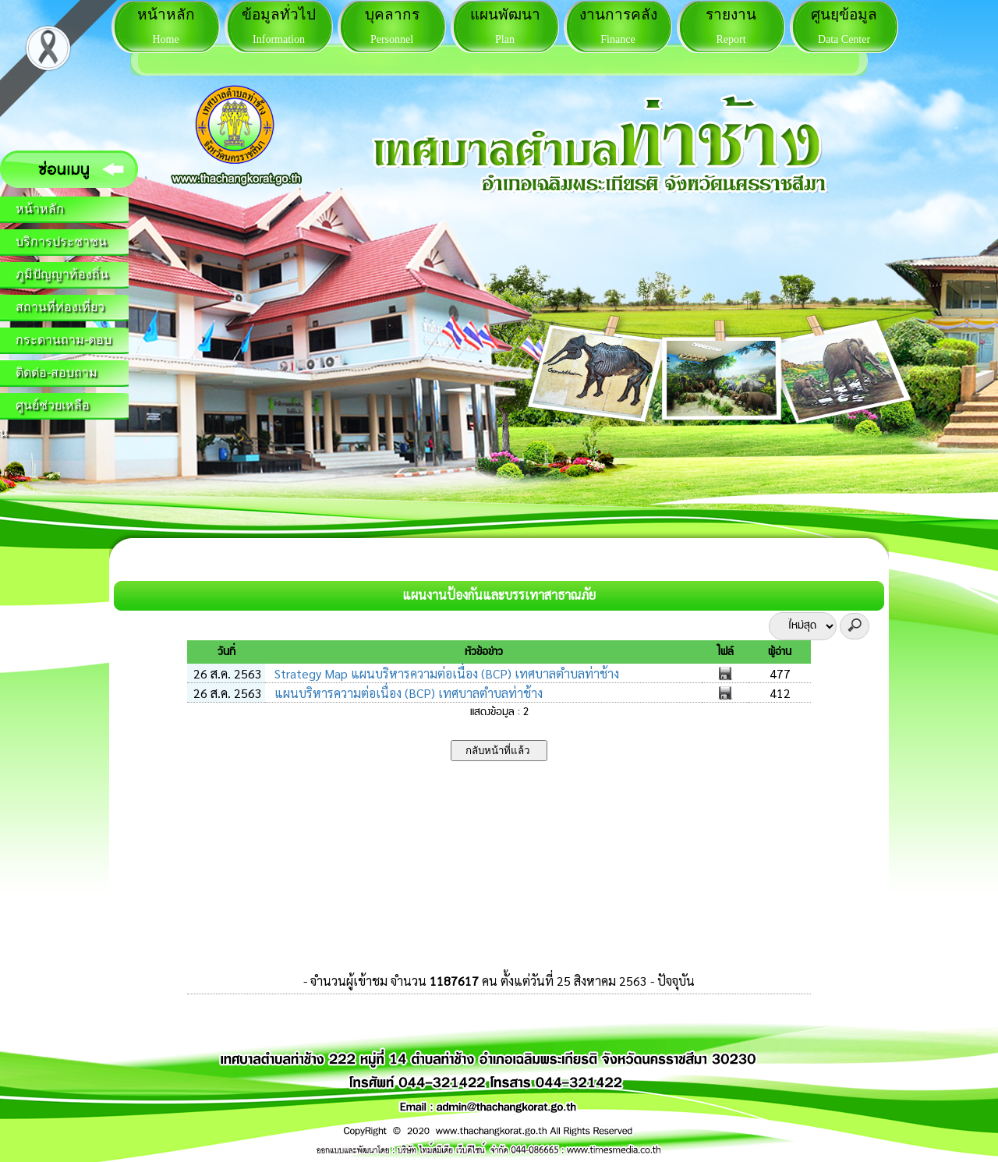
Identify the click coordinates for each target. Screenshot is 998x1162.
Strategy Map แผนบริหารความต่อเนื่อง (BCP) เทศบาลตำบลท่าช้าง (445, 673)
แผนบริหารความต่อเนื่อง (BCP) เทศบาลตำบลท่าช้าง (407, 693)
